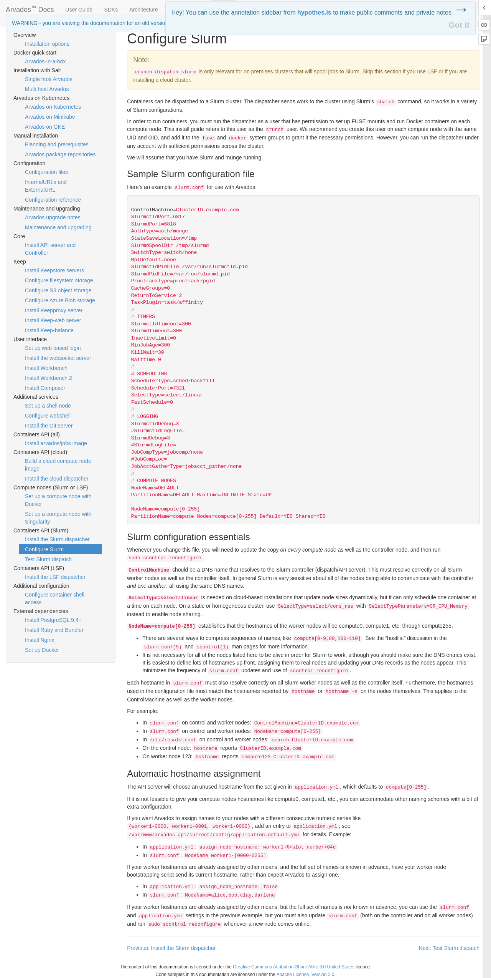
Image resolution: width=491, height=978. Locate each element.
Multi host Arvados (47, 89)
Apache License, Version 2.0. (306, 974)
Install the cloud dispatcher (57, 479)
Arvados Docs (30, 8)
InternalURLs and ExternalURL (46, 186)
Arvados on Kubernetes (53, 107)
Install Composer (45, 388)
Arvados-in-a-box (45, 61)
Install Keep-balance (49, 330)
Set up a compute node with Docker (58, 500)
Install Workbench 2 (48, 378)
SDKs (111, 10)
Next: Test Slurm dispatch (449, 948)
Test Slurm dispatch (48, 559)
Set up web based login (53, 348)
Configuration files (46, 172)
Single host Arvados (48, 79)
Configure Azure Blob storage (60, 300)
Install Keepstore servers (54, 270)
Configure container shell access (54, 598)
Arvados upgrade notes (53, 217)
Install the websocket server (58, 358)
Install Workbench (46, 368)
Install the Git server (49, 426)
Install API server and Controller (50, 249)
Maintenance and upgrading (58, 227)
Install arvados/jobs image (56, 443)
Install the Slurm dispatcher (57, 539)
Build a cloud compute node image (58, 465)
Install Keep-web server (53, 320)
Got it (459, 25)
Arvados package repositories (60, 154)
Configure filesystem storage (59, 280)
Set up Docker (42, 650)
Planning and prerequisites (57, 144)
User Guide (79, 10)
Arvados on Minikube (50, 117)
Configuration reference (53, 200)
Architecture (143, 10)
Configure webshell (48, 416)
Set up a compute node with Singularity (58, 518)
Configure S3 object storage (58, 290)
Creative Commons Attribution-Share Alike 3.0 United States (293, 967)
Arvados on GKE (45, 127)
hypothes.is (314, 12)
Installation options (47, 44)
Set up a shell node (48, 406)
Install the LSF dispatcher (55, 577)
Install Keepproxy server (53, 310)
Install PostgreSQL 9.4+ (53, 620)
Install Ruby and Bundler (54, 630)
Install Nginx (39, 640)
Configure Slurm (44, 549)
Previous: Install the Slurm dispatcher (171, 948)
